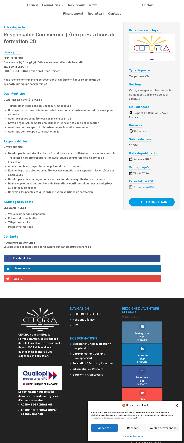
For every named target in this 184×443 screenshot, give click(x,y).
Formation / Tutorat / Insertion (93, 343)
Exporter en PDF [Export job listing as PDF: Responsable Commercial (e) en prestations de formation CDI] (141, 187)
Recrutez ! (96, 15)
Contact (114, 15)
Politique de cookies (133, 436)
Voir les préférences (163, 428)
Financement (73, 15)
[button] (177, 405)
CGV (75, 304)
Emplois (147, 7)
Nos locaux (76, 7)
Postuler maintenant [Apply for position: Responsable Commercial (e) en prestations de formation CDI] (152, 202)
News (93, 7)
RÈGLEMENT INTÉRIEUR (87, 293)
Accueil (32, 7)
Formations (51, 7)
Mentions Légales (84, 299)
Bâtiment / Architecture (88, 354)
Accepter (104, 428)
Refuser (132, 428)
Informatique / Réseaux (88, 348)
